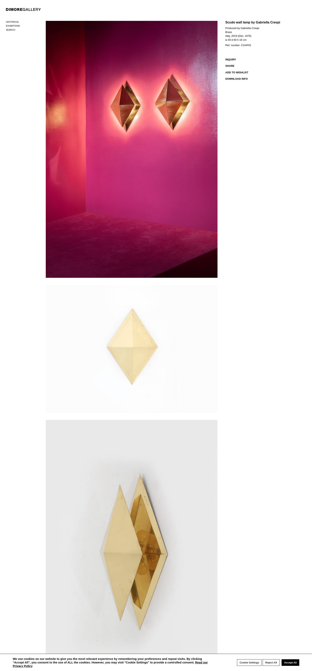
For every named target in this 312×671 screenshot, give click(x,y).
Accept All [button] (290, 662)
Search (10, 30)
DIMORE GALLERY (23, 9)
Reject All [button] (271, 662)
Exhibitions (13, 26)
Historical (12, 22)
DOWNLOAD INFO (236, 78)
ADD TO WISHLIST (236, 72)
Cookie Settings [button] (249, 662)
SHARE (230, 65)
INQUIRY (230, 59)
